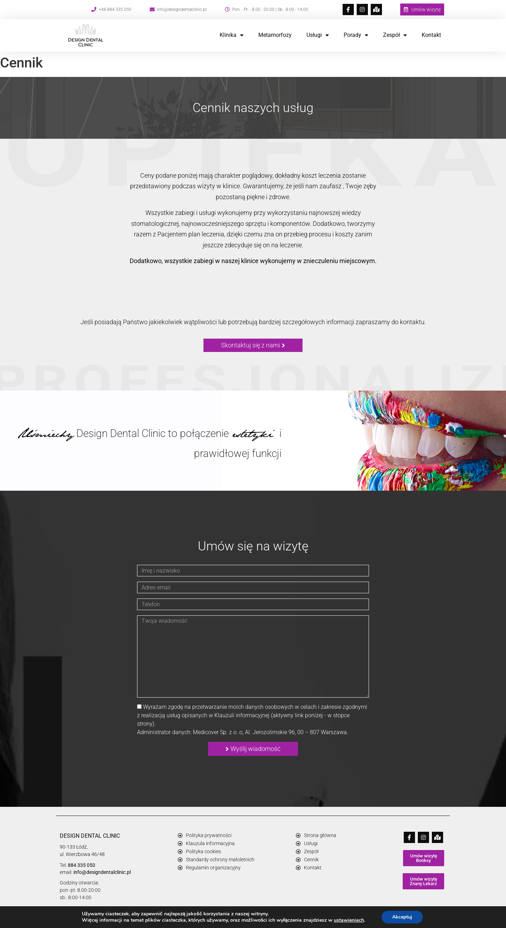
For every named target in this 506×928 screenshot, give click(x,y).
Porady (356, 35)
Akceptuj (402, 917)
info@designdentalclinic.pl (102, 872)
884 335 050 (81, 865)
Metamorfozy (275, 35)
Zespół (395, 35)
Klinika (232, 35)
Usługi (317, 35)
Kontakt (431, 35)
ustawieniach (349, 920)
